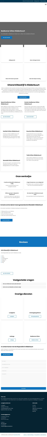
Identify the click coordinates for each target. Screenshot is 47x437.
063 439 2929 (3, 423)
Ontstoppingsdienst (35, 316)
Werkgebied (34, 409)
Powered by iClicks (16, 434)
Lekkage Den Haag (4, 406)
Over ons (34, 406)
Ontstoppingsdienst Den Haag (7, 408)
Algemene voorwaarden (37, 408)
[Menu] (46, 4)
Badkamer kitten (35, 340)
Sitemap (34, 411)
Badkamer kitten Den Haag (6, 409)
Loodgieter (12, 316)
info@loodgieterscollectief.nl (6, 426)
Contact (34, 405)
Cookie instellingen (30, 434)
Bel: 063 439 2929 (6, 37)
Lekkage (12, 340)
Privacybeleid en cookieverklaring (40, 434)
